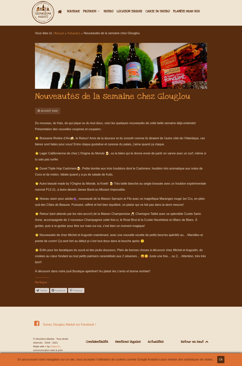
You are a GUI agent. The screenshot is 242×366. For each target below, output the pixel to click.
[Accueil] (61, 11)
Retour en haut (195, 342)
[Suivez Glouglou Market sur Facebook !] (65, 324)
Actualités (156, 342)
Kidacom (55, 346)
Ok (221, 359)
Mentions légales (127, 342)
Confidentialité (97, 342)
